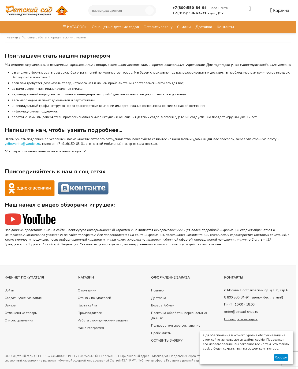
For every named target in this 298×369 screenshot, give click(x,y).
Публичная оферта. (152, 360)
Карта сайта (87, 305)
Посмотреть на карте (240, 319)
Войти (9, 290)
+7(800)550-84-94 (190, 7)
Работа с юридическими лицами (103, 320)
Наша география (91, 328)
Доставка (158, 298)
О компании (87, 290)
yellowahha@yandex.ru (22, 144)
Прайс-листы (161, 333)
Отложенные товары (21, 313)
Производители (90, 313)
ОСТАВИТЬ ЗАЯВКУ (167, 340)
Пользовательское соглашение (175, 325)
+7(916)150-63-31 (190, 13)
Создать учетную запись (24, 298)
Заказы (10, 305)
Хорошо (281, 357)
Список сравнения (19, 320)
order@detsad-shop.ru (241, 311)
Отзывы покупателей (94, 298)
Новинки (157, 290)
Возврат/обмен (163, 305)
